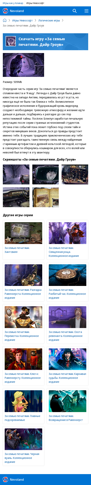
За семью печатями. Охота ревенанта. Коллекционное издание (66, 336)
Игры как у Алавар (13, 3)
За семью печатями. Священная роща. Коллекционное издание (64, 252)
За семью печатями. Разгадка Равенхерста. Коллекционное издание (23, 293)
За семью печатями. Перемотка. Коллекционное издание (22, 336)
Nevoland (13, 11)
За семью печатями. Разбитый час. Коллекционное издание (67, 293)
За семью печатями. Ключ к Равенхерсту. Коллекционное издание (23, 377)
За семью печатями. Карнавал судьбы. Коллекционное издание (67, 377)
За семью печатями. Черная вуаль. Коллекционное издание (22, 458)
